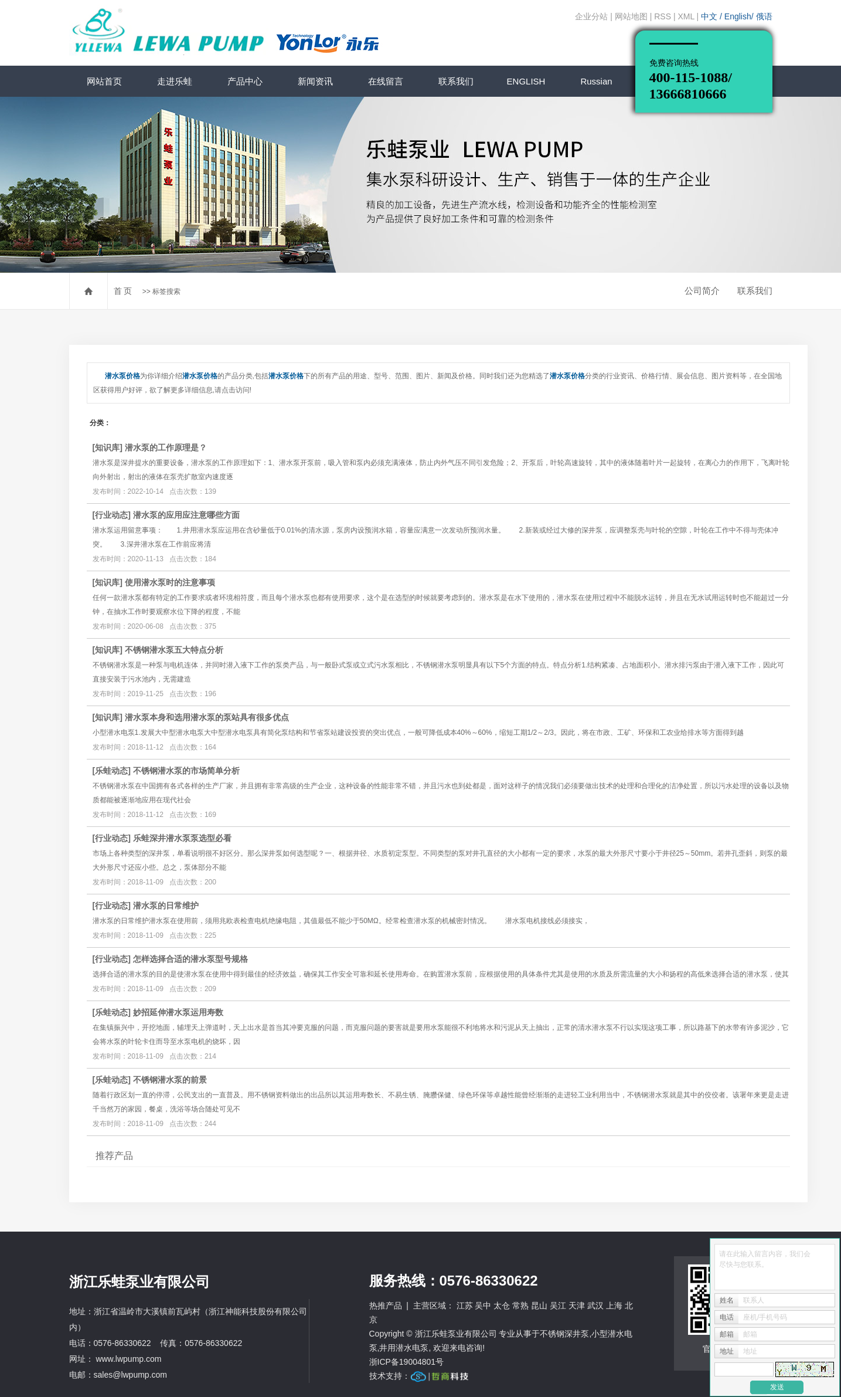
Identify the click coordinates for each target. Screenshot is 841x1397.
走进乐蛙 (174, 81)
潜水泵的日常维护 (166, 905)
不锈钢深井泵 (564, 1333)
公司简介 (702, 291)
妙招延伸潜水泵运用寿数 (178, 1012)
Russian (596, 81)
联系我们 (456, 81)
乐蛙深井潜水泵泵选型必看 (182, 838)
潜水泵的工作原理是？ (166, 447)
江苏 (465, 1305)
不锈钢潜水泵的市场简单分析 (186, 770)
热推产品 (385, 1305)
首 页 (123, 291)
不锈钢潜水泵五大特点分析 (174, 650)
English (737, 16)
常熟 (520, 1305)
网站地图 (631, 16)
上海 (614, 1305)
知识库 (107, 447)
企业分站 (591, 16)
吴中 (483, 1305)
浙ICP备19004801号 (406, 1362)
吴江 (558, 1305)
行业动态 (111, 515)
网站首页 (104, 81)
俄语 (764, 16)
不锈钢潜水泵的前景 (170, 1079)
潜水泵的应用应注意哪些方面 (186, 515)
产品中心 (245, 81)
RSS (662, 16)
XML (685, 16)
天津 (576, 1305)
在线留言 (385, 81)
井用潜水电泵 (403, 1347)
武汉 (595, 1305)
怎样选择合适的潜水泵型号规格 (190, 959)
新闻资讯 (315, 81)
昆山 (539, 1305)
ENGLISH (526, 81)
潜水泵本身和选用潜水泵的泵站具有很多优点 (207, 717)
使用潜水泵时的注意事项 (170, 582)
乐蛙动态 (111, 770)
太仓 (501, 1305)
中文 (710, 16)
